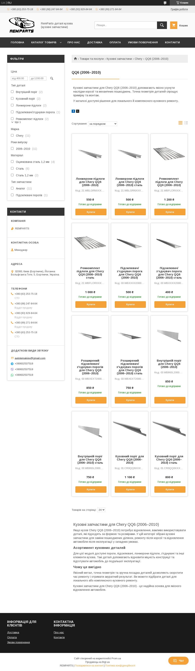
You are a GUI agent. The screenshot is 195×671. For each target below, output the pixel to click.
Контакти (172, 42)
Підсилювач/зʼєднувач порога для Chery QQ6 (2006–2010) (129, 272)
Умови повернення (143, 42)
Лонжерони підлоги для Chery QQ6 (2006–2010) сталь (129, 182)
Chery (138, 58)
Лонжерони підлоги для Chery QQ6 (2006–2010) (90, 182)
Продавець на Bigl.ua (97, 662)
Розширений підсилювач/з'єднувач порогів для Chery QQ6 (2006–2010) (90, 367)
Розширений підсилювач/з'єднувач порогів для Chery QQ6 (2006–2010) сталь (130, 367)
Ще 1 (18, 122)
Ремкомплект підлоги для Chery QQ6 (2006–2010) (169, 182)
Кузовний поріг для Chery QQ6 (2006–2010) (129, 459)
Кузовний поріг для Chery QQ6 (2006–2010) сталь (169, 459)
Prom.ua (116, 658)
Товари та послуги (92, 58)
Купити (91, 212)
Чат (178, 660)
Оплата (115, 42)
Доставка (94, 42)
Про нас (73, 42)
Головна (17, 42)
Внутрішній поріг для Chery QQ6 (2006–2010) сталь (90, 459)
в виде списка (186, 123)
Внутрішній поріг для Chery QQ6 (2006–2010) (169, 364)
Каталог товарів (43, 42)
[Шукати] (162, 25)
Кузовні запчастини (119, 58)
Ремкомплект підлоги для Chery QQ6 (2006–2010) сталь (90, 272)
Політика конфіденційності (120, 665)
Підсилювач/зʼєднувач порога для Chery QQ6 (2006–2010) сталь (169, 272)
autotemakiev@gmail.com (30, 357)
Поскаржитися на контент (89, 665)
